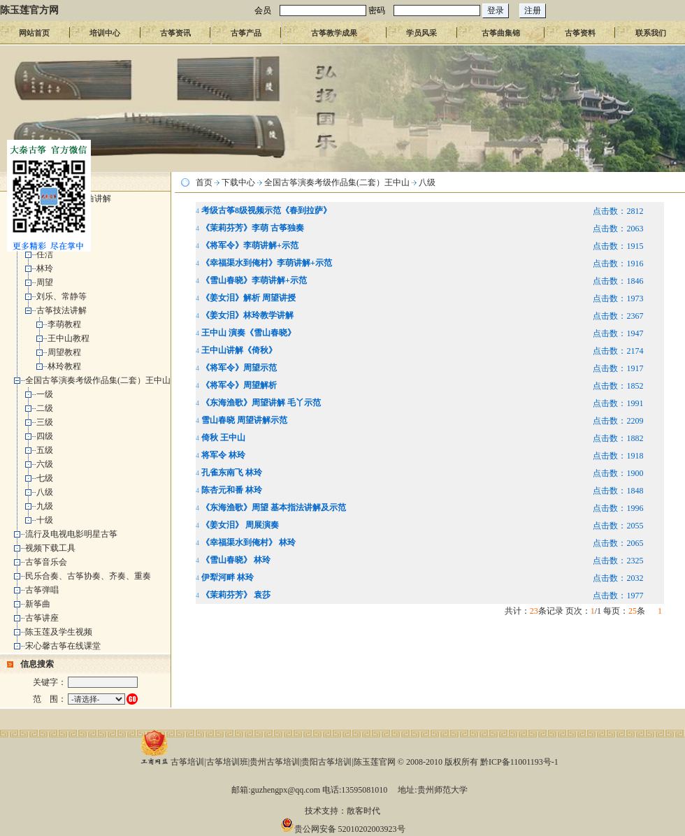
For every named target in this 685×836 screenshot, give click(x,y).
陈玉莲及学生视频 (58, 632)
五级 (44, 450)
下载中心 (238, 182)
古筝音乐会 (46, 562)
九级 (44, 506)
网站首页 (34, 33)
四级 (44, 436)
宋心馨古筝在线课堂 (63, 646)
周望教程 (64, 352)
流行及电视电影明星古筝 (71, 534)
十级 (44, 520)
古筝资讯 (175, 33)
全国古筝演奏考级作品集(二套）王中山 (98, 380)
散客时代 (363, 811)
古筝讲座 (42, 618)
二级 (44, 408)
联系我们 (650, 33)
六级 (44, 464)
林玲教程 (64, 366)
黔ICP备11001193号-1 (519, 762)
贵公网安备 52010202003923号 (342, 829)
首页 (204, 182)
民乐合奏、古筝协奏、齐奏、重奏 (88, 576)
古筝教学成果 (334, 33)
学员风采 (421, 33)
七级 (44, 478)
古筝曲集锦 (501, 33)
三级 (44, 422)
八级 (44, 492)
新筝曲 (37, 604)
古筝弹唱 (42, 590)
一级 (44, 394)
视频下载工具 (50, 548)
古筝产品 (246, 33)
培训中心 (104, 33)
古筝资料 (580, 33)
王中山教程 (68, 338)
